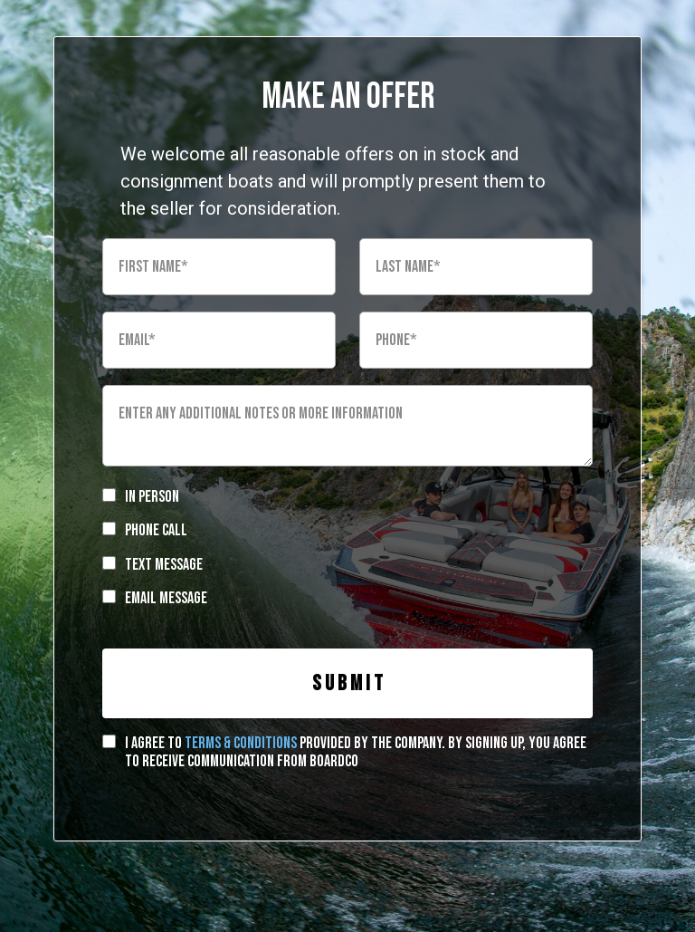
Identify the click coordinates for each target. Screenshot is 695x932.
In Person (152, 496)
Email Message (166, 598)
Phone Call (156, 530)
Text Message (164, 564)
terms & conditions (241, 743)
